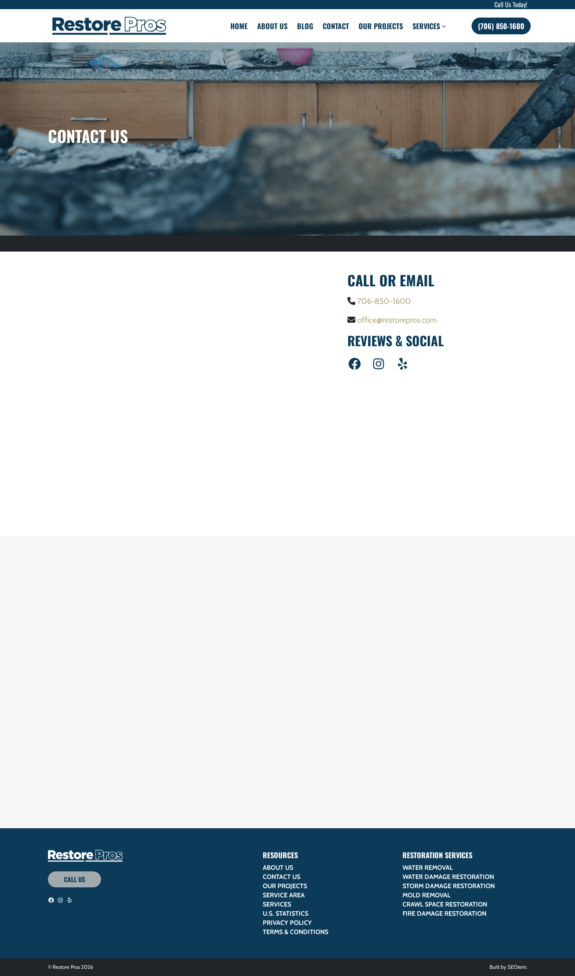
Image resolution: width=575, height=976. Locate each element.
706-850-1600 (384, 301)
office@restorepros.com (397, 320)
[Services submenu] (444, 26)
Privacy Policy (287, 922)
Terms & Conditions (295, 932)
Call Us (74, 879)
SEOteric (517, 967)
